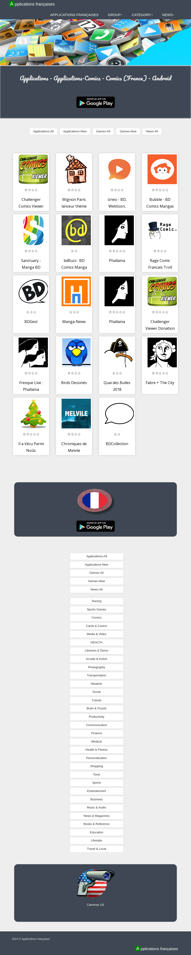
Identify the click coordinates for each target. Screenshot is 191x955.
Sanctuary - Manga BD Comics (31, 267)
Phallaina (117, 260)
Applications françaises (32, 4)
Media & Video (96, 634)
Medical (96, 741)
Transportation (96, 675)
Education (96, 832)
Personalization (96, 758)
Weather (96, 683)
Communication (96, 725)
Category (142, 15)
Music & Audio (96, 807)
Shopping (96, 766)
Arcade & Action (96, 659)
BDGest (31, 321)
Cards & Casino (96, 626)
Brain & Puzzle (96, 708)
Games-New (128, 131)
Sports (96, 782)
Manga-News (74, 321)
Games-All (103, 131)
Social (96, 692)
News (168, 15)
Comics (97, 617)
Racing (96, 601)
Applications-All (43, 131)
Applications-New (74, 131)
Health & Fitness (97, 749)
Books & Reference (96, 824)
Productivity (96, 716)
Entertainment (96, 791)
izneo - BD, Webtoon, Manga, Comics (117, 206)
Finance (96, 733)
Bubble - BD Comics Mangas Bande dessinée (160, 206)
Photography (96, 667)
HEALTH (96, 642)
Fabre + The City (160, 382)
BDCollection (117, 443)
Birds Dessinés (74, 382)
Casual (96, 700)
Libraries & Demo (96, 650)
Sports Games (96, 609)
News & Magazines (96, 816)
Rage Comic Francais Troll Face (160, 267)
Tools (96, 774)
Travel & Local (96, 849)
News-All (152, 131)
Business (96, 799)
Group (115, 15)
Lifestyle (96, 840)
